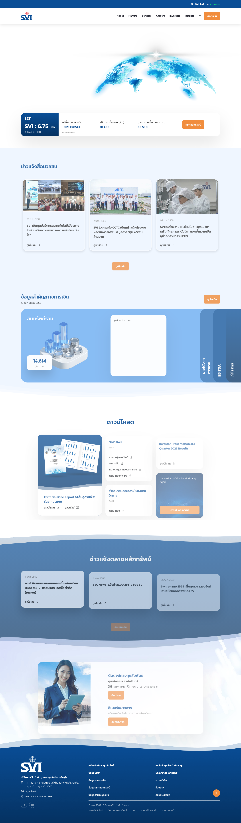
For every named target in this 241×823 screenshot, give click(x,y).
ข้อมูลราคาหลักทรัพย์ (99, 787)
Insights (189, 15)
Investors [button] (175, 15)
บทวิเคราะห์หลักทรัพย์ (167, 773)
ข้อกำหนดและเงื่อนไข (118, 810)
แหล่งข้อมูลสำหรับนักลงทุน (169, 765)
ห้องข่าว (160, 787)
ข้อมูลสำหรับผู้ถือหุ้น (99, 795)
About (120, 15)
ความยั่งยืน (161, 780)
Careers (160, 15)
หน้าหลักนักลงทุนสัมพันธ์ (101, 765)
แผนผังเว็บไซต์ (96, 810)
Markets (132, 15)
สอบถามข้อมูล (163, 795)
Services (147, 15)
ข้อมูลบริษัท (94, 773)
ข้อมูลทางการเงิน (97, 780)
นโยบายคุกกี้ (168, 810)
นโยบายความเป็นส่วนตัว (145, 810)
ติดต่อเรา (212, 16)
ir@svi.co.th (31, 791)
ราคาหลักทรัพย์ (193, 124)
